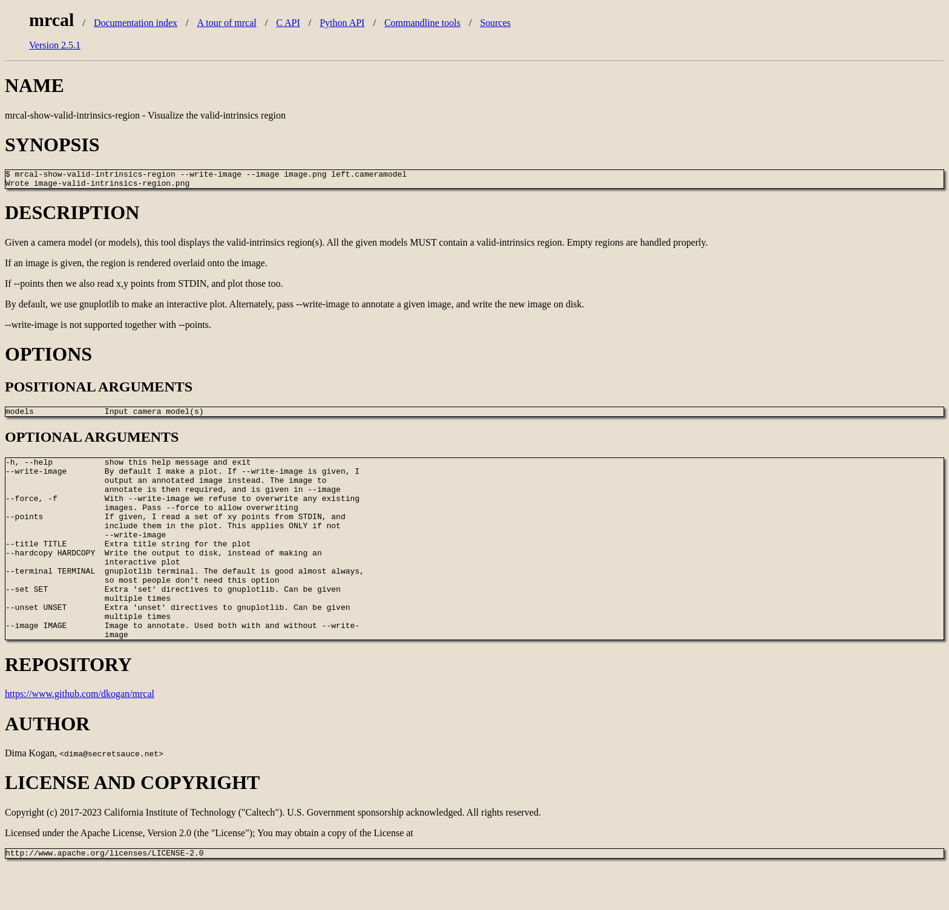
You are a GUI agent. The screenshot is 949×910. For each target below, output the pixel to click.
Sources (495, 23)
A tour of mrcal (227, 23)
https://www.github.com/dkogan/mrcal (79, 735)
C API (288, 23)
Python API (342, 23)
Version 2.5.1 (54, 45)
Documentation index (135, 23)
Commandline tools (422, 23)
